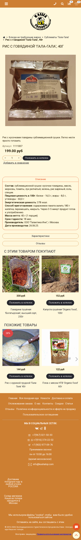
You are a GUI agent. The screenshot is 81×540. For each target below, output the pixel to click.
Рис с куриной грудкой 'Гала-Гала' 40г (21, 385)
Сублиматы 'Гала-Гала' (56, 37)
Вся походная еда (29, 398)
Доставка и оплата (62, 398)
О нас (37, 403)
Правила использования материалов (54, 534)
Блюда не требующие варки (25, 37)
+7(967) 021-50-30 (42, 435)
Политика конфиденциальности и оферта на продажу (46, 409)
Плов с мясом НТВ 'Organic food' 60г (60, 385)
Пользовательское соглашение (40, 414)
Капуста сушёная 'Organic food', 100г (60, 311)
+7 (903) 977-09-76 (42, 444)
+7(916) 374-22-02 (43, 439)
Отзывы (40, 243)
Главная (13, 398)
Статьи (69, 403)
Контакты (47, 403)
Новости (45, 398)
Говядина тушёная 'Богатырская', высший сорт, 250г (21, 313)
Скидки (59, 403)
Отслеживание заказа (20, 403)
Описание (40, 179)
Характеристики (40, 236)
